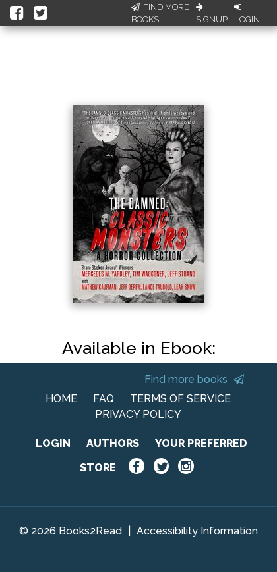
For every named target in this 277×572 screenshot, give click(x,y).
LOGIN (53, 443)
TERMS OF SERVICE (180, 398)
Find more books (194, 379)
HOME (61, 398)
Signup (212, 14)
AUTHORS (112, 443)
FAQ (103, 398)
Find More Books (160, 13)
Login (247, 14)
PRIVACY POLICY (138, 414)
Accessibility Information (197, 531)
